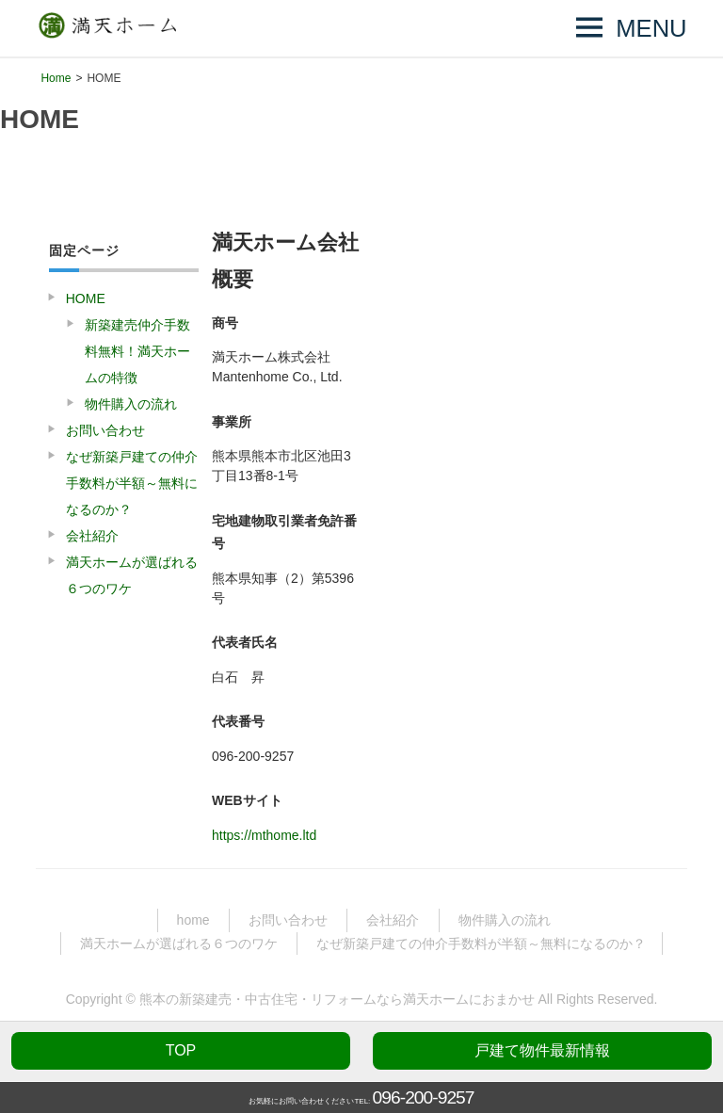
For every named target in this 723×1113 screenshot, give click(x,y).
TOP (181, 1050)
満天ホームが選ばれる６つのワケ (132, 575)
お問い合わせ (105, 430)
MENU (651, 28)
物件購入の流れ (131, 403)
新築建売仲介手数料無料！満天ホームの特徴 (137, 351)
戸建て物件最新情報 (542, 1050)
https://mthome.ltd (264, 835)
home (193, 920)
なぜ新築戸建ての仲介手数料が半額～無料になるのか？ (132, 483)
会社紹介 (92, 535)
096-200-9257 (423, 1097)
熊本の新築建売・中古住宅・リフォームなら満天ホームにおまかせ (337, 999)
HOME (85, 298)
